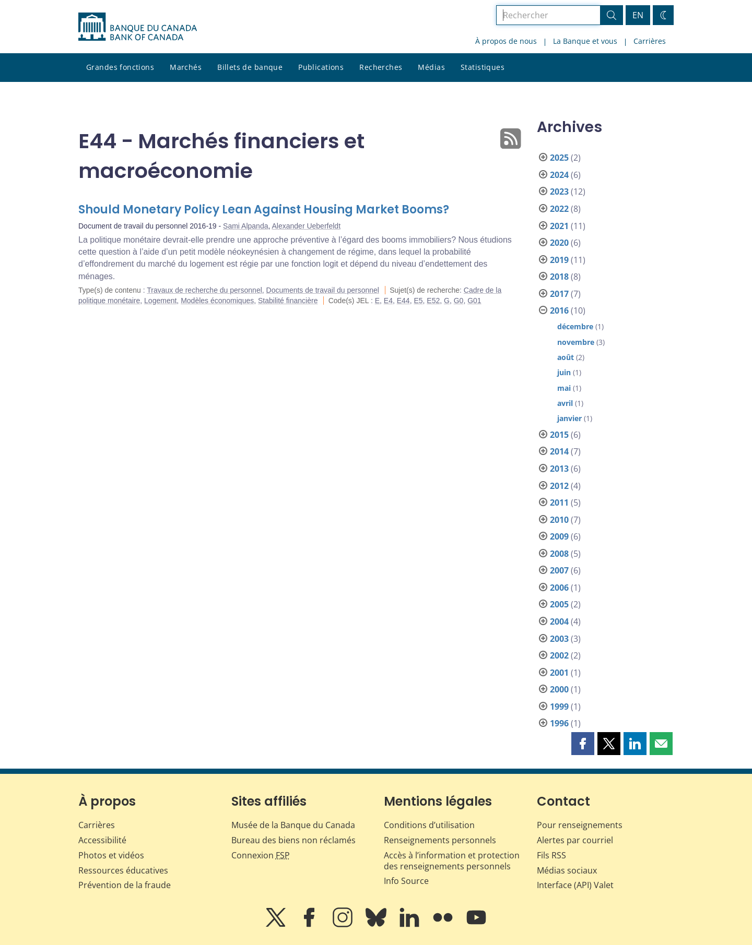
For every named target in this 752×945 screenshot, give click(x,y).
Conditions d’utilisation (429, 825)
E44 (403, 300)
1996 (559, 723)
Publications (321, 67)
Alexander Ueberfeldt (306, 226)
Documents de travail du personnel (322, 290)
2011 (559, 502)
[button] (582, 743)
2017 (559, 294)
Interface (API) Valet (575, 885)
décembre (575, 326)
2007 (559, 570)
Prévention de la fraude (124, 885)
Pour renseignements (579, 825)
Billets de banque (250, 67)
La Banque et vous (585, 41)
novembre (575, 342)
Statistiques (482, 67)
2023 (559, 191)
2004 (559, 621)
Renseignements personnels (440, 840)
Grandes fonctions (120, 67)
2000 (559, 689)
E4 (388, 300)
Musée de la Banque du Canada (293, 825)
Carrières (649, 41)
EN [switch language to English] (637, 15)
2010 (559, 519)
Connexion (260, 855)
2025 (559, 157)
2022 (559, 208)
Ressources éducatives (123, 870)
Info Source (406, 881)
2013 (559, 468)
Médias (431, 67)
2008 (559, 553)
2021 (559, 226)
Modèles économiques (217, 300)
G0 (459, 300)
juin (564, 372)
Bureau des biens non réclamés (293, 840)
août (565, 357)
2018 (559, 276)
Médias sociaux (567, 870)
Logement (160, 300)
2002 (559, 655)
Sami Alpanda (245, 226)
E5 (418, 300)
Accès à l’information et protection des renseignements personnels (452, 861)
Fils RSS (551, 855)
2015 (559, 434)
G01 (474, 300)
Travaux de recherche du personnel (204, 290)
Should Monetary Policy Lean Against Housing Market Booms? (263, 209)
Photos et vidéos (111, 855)
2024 (559, 175)
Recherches (380, 67)
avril (565, 403)
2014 (559, 451)
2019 (559, 260)
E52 (433, 300)
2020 (559, 242)
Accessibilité (102, 840)
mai (564, 388)
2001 (559, 672)
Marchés (186, 67)
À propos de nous (506, 41)
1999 (559, 706)
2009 (559, 536)
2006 (559, 587)
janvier (569, 418)
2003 (559, 638)
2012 (559, 486)
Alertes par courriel (575, 840)
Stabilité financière (288, 300)
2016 (559, 310)
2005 (559, 604)
